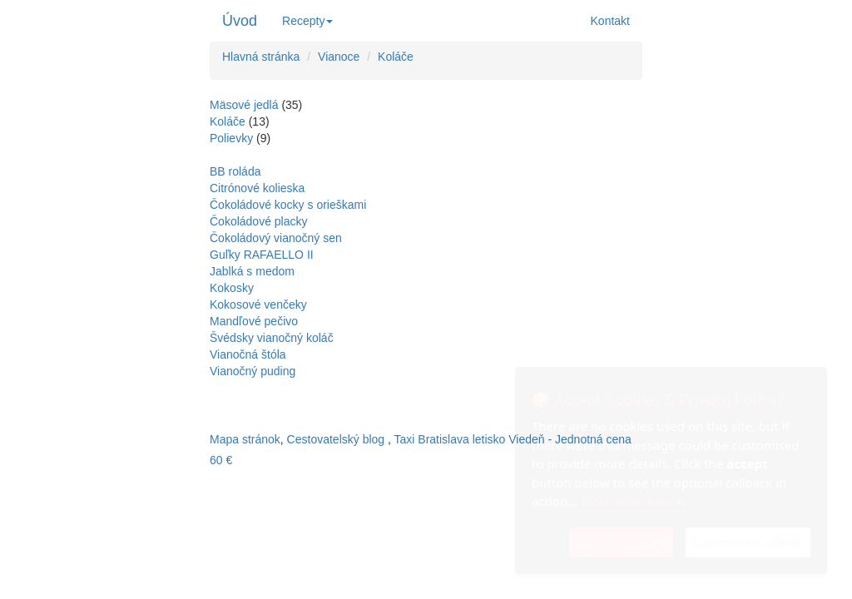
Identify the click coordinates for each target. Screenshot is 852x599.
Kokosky (232, 288)
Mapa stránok (245, 439)
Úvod (239, 20)
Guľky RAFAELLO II (262, 254)
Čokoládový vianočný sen (276, 238)
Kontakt (610, 20)
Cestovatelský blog (336, 439)
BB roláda (235, 171)
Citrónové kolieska (257, 188)
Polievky (231, 138)
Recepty (307, 20)
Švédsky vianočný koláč (272, 337)
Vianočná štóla (248, 354)
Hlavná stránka (261, 56)
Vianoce (338, 56)
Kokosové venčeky (258, 304)
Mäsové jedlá (244, 104)
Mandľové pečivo (254, 321)
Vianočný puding (252, 371)
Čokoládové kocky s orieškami (288, 204)
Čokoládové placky (259, 221)
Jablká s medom (252, 271)
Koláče (396, 56)
